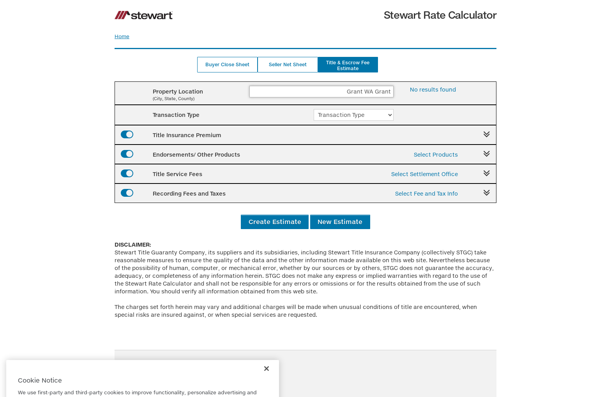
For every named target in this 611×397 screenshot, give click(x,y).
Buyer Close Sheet (227, 64)
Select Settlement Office (424, 174)
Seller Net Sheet (288, 64)
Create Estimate (275, 221)
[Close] (266, 375)
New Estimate (340, 221)
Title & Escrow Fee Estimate (347, 65)
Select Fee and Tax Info (426, 193)
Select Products (436, 154)
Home (122, 36)
